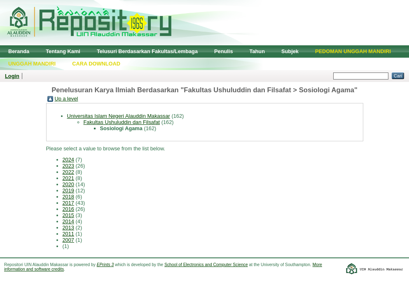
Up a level (66, 99)
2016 (68, 209)
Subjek (290, 51)
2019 (68, 190)
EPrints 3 (105, 264)
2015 (68, 215)
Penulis (223, 51)
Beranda (18, 51)
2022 (68, 172)
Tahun (257, 51)
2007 (68, 240)
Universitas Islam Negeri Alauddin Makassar (118, 116)
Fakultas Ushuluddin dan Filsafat (122, 122)
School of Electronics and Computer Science (206, 264)
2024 (68, 160)
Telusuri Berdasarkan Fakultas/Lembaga (147, 51)
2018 (68, 197)
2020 (68, 184)
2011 (68, 234)
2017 (68, 203)
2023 (68, 166)
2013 (68, 228)
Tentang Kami (63, 51)
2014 (68, 221)
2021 (68, 178)
